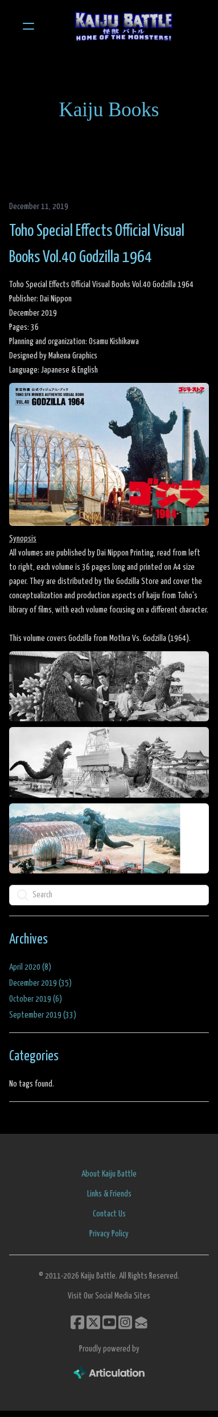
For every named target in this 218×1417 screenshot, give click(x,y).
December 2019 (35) (40, 983)
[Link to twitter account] (93, 1322)
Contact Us (109, 1214)
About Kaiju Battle (109, 1174)
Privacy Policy (109, 1234)
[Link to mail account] (141, 1322)
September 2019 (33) (42, 1015)
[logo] (123, 26)
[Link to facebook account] (77, 1322)
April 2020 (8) (30, 967)
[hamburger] (28, 26)
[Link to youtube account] (109, 1322)
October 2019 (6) (35, 999)
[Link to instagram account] (125, 1322)
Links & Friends (109, 1194)
